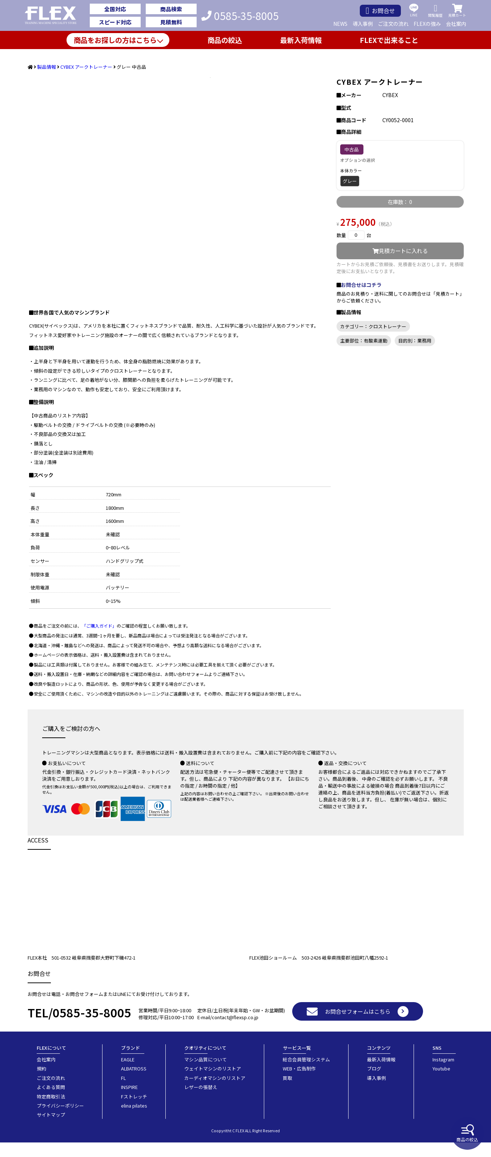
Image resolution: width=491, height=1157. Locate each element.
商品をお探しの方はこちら (115, 40)
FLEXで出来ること (389, 40)
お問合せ (380, 10)
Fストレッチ (134, 1111)
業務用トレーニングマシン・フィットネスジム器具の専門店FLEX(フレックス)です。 (55, 16)
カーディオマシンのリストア (214, 1092)
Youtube (441, 1083)
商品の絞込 (467, 1133)
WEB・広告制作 (299, 1083)
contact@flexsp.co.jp (235, 1031)
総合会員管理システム (306, 1073)
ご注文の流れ (393, 23)
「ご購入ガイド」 (99, 640)
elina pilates (134, 1120)
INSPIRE (129, 1101)
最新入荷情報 (301, 40)
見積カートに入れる (400, 251)
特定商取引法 (51, 1111)
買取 (287, 1092)
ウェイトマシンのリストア (212, 1083)
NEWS (340, 23)
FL (123, 1092)
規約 (41, 1083)
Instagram (443, 1073)
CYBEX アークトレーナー (86, 66)
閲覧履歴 (435, 11)
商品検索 (171, 9)
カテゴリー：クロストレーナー (373, 326)
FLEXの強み (427, 23)
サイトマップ (51, 1129)
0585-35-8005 (240, 15)
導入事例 (363, 23)
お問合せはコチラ (361, 284)
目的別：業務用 (414, 340)
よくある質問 (51, 1101)
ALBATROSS (133, 1083)
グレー (350, 180)
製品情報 (46, 66)
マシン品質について (205, 1073)
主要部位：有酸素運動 (363, 340)
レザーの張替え (200, 1101)
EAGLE (127, 1073)
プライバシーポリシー (60, 1120)
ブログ (374, 1083)
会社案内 (456, 23)
